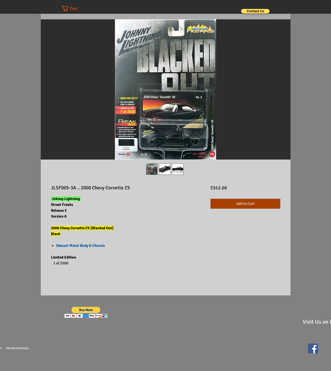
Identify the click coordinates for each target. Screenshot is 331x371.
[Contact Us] (255, 11)
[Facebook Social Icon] (313, 348)
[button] (74, 8)
